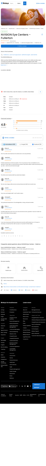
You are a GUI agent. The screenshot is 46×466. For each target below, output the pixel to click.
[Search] (24, 3)
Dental (11, 357)
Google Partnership (3, 362)
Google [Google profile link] (6, 290)
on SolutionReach (8, 149)
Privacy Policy (10, 395)
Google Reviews (13, 336)
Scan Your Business (36, 324)
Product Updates (27, 325)
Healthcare (11, 28)
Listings (2, 309)
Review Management (14, 321)
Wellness (12, 378)
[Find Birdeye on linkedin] (22, 386)
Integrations (4, 359)
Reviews (3, 312)
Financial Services (14, 360)
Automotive (12, 355)
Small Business (13, 309)
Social (2, 328)
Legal (11, 366)
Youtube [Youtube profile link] (35, 290)
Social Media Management (13, 349)
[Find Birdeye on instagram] (25, 386)
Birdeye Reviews (26, 332)
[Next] (42, 269)
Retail (11, 375)
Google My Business (14, 338)
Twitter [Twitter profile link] (21, 290)
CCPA (27, 395)
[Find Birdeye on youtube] (27, 386)
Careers (25, 327)
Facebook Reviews (14, 340)
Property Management (15, 369)
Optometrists (34, 54)
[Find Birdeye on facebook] (17, 386)
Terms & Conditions (3, 395)
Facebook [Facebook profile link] (14, 290)
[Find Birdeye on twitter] (19, 386)
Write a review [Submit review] (22, 46)
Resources (25, 318)
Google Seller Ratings (4, 319)
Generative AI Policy (33, 395)
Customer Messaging (15, 329)
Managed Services (36, 309)
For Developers (35, 328)
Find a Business (35, 326)
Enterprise (12, 312)
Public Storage (13, 371)
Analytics (3, 357)
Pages (2, 316)
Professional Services (36, 312)
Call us (5, 283)
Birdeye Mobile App (4, 366)
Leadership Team (27, 312)
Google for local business (13, 318)
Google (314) (23, 144)
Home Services (13, 364)
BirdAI (2, 354)
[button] (22, 236)
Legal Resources (26, 336)
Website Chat (13, 333)
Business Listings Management (14, 343)
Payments (3, 334)
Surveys (2, 342)
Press (24, 323)
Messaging (3, 340)
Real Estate (12, 373)
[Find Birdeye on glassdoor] (30, 386)
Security (17, 395)
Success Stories (26, 330)
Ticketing (3, 349)
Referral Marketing (14, 331)
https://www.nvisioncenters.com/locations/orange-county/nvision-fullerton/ (22, 286)
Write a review (40, 3)
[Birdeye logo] (5, 3)
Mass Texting (4, 332)
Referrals (3, 314)
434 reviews (13, 40)
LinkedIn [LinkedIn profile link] (27, 290)
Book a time (25, 316)
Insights (3, 344)
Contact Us (25, 339)
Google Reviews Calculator (38, 317)
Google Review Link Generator (38, 322)
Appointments (4, 330)
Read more (4, 65)
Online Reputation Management (14, 326)
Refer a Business (35, 333)
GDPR (21, 395)
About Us (25, 309)
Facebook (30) (36, 144)
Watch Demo (26, 314)
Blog (24, 321)
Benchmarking (4, 347)
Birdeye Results (26, 334)
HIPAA (24, 395)
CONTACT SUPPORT (37, 386)
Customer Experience (15, 346)
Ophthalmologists (26, 54)
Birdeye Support (35, 331)
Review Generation (14, 323)
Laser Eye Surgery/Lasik (22, 28)
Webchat (3, 325)
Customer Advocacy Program (38, 335)
